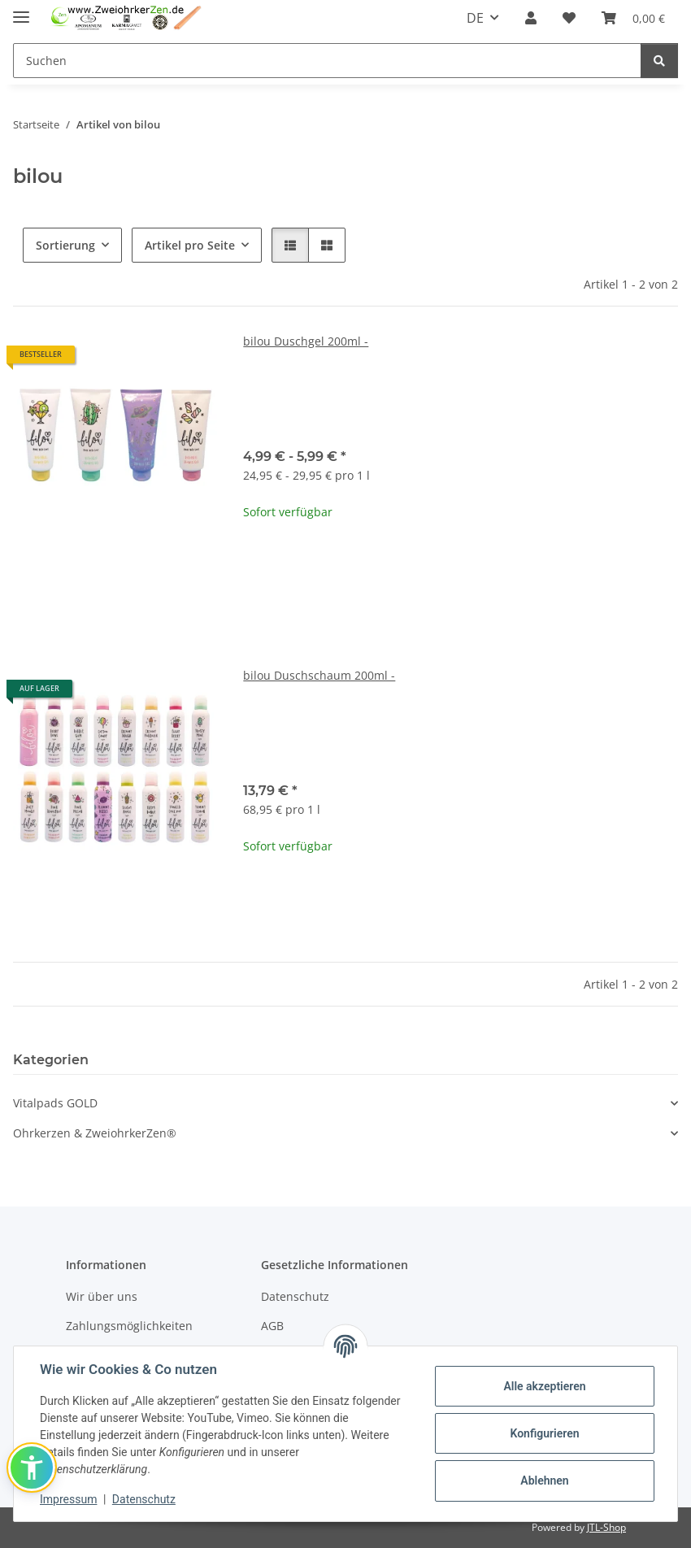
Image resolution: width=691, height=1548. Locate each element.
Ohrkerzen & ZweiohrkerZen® (94, 1133)
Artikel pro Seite (190, 245)
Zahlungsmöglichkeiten (129, 1325)
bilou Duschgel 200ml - (305, 341)
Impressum (68, 1499)
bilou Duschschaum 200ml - (319, 675)
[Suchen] (327, 60)
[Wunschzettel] (569, 18)
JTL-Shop (606, 1527)
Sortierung (65, 245)
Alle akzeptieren (544, 1386)
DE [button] (475, 18)
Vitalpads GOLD (55, 1103)
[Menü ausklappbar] (21, 10)
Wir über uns (101, 1296)
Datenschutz (144, 1499)
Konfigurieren (544, 1433)
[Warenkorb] (633, 18)
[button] (531, 18)
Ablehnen (544, 1480)
